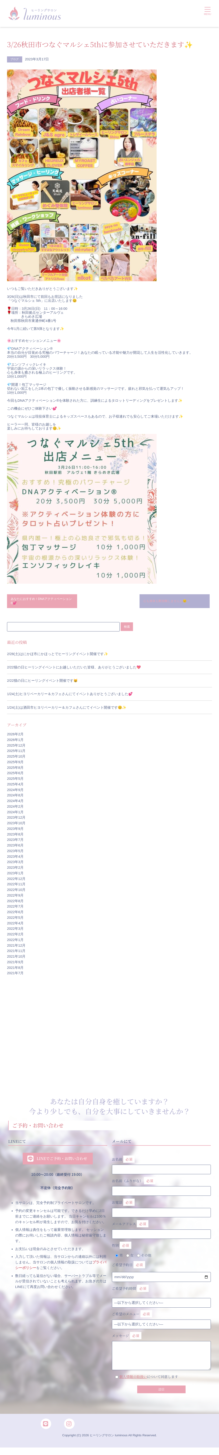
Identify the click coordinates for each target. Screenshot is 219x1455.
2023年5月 (15, 853)
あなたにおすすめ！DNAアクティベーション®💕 (41, 602)
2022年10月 (16, 892)
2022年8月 (15, 903)
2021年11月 (16, 953)
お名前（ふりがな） (161, 1187)
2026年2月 (15, 736)
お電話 (161, 1208)
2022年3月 (15, 931)
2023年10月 (16, 825)
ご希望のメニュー (132, 1316)
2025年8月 (15, 770)
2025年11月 (16, 753)
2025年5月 (15, 781)
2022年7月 (15, 909)
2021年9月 (15, 964)
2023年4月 (15, 859)
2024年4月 (15, 803)
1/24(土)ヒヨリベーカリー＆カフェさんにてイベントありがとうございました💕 (70, 696)
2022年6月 (15, 914)
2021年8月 (15, 970)
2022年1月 (15, 942)
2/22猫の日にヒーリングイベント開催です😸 (42, 683)
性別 (121, 1248)
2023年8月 (15, 836)
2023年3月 (15, 864)
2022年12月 (16, 881)
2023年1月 (15, 875)
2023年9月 (15, 831)
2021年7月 (15, 975)
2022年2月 (15, 936)
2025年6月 (15, 775)
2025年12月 (16, 747)
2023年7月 (15, 842)
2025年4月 (15, 786)
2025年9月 (15, 764)
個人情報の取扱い (133, 1378)
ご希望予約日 (128, 1267)
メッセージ (161, 1346)
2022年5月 (15, 920)
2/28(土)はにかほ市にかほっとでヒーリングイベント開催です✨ (57, 656)
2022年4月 (15, 925)
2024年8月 (15, 797)
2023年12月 (16, 820)
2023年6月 (15, 848)
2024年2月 (15, 808)
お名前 (161, 1165)
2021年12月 (16, 947)
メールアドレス (161, 1230)
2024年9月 (15, 792)
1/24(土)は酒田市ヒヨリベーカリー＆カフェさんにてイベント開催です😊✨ (66, 709)
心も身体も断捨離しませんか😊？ (170, 602)
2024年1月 (15, 814)
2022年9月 (15, 897)
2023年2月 (15, 870)
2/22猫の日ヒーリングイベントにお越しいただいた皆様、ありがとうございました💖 (74, 669)
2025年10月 (16, 759)
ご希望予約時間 (130, 1291)
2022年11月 (16, 886)
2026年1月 (15, 742)
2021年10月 (16, 959)
